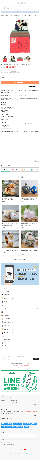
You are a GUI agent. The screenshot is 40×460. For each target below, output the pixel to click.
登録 (36, 358)
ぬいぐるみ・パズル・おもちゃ (11, 322)
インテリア (6, 301)
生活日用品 (6, 315)
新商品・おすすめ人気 (9, 298)
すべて (5, 169)
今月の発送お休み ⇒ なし (20, 12)
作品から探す (7, 294)
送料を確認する (13, 71)
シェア (37, 86)
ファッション (7, 305)
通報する (36, 160)
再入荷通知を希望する (20, 82)
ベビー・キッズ (7, 325)
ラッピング (3, 75)
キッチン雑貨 (7, 318)
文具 (5, 308)
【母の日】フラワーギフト (10, 291)
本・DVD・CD (7, 312)
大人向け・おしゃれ (8, 332)
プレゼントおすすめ (8, 329)
